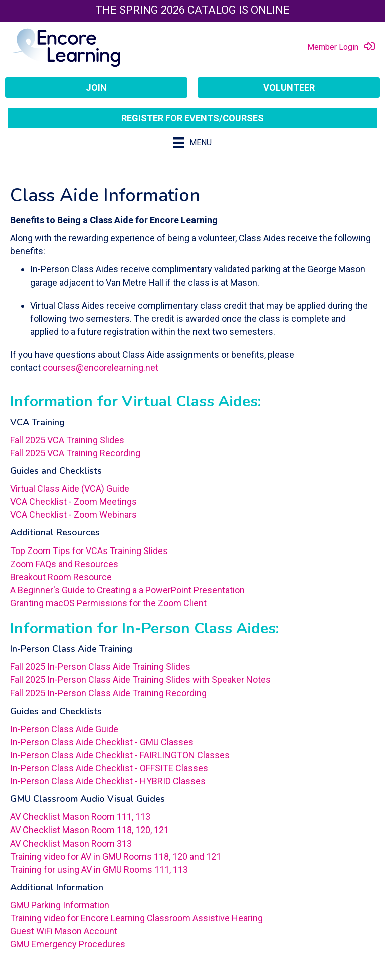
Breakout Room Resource (61, 577)
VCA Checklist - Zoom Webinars (73, 514)
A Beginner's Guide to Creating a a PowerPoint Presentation (127, 590)
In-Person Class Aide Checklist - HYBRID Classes (108, 781)
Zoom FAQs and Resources (65, 564)
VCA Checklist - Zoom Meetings (73, 501)
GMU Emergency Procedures (67, 944)
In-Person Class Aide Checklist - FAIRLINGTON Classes (120, 755)
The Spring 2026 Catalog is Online (192, 10)
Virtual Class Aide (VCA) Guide (69, 488)
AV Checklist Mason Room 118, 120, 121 (89, 829)
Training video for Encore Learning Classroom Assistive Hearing (136, 918)
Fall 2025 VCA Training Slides (67, 440)
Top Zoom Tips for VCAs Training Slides (89, 550)
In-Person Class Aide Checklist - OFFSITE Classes (109, 768)
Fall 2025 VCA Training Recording (75, 453)
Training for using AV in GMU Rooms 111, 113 (99, 869)
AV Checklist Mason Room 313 (71, 843)
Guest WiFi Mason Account (63, 931)
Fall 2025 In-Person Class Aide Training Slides (100, 666)
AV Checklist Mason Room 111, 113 (80, 816)
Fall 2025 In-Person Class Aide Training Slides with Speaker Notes (140, 679)
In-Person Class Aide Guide (64, 729)
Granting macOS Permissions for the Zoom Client (108, 603)
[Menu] (192, 142)
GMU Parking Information (59, 905)
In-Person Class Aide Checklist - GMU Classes (102, 742)
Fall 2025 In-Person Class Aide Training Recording (108, 692)
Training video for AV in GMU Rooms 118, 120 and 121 (115, 856)
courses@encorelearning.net (100, 367)
